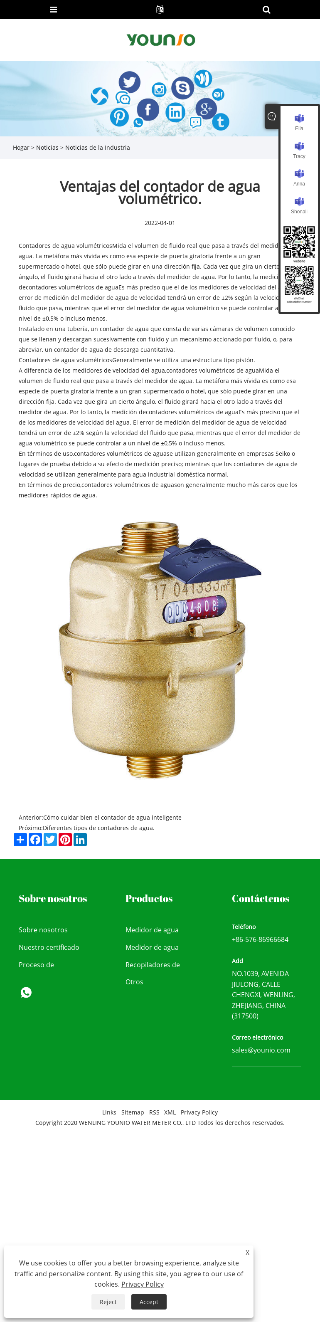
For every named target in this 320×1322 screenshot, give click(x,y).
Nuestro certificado (49, 947)
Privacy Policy (199, 1112)
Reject (108, 1302)
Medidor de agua (152, 929)
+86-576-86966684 (260, 939)
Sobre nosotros (43, 929)
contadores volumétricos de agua (72, 287)
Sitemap (132, 1112)
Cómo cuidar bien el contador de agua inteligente (112, 817)
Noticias (47, 147)
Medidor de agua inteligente (152, 949)
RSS (154, 1112)
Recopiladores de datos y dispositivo (155, 967)
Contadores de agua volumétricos (65, 246)
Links (109, 1112)
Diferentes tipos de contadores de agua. (99, 828)
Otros (134, 981)
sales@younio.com (261, 1050)
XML (170, 1112)
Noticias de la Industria (97, 147)
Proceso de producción (37, 967)
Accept (149, 1302)
